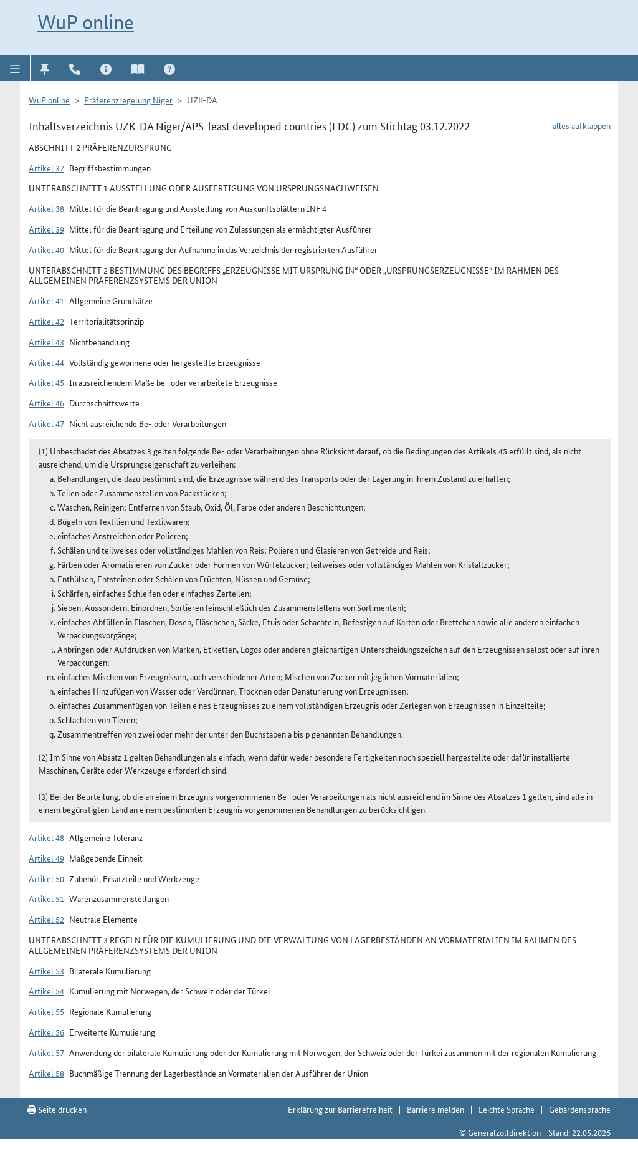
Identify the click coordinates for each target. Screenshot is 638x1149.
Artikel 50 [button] (46, 878)
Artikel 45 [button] (46, 382)
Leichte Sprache (506, 1109)
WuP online (85, 21)
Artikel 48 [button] (46, 837)
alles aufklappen (582, 125)
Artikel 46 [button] (46, 403)
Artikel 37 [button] (46, 167)
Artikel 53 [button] (46, 970)
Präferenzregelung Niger (128, 100)
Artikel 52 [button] (46, 919)
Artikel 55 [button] (46, 1011)
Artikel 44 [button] (46, 362)
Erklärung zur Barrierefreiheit (340, 1109)
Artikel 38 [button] (46, 208)
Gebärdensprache (580, 1109)
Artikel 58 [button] (46, 1073)
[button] (15, 68)
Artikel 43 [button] (46, 341)
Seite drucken (57, 1109)
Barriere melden (435, 1109)
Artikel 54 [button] (46, 990)
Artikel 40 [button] (46, 249)
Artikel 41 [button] (46, 300)
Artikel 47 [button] (46, 423)
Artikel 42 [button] (46, 321)
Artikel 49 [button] (46, 858)
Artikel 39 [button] (46, 229)
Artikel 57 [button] (46, 1052)
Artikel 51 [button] (46, 898)
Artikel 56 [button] (46, 1032)
